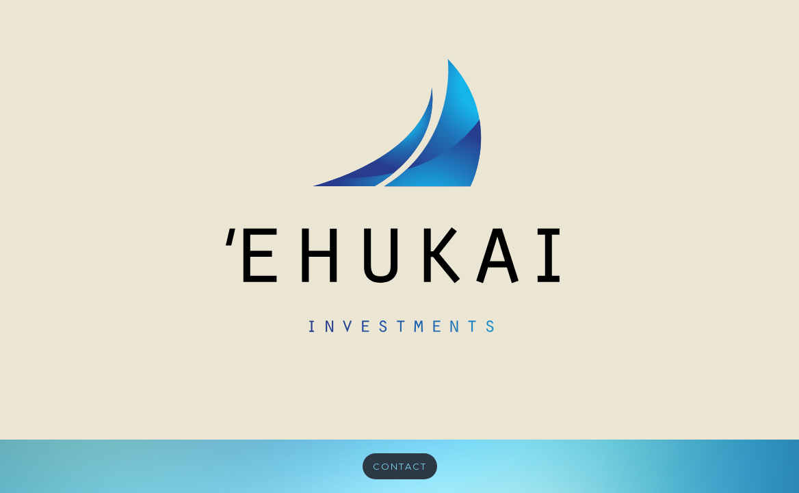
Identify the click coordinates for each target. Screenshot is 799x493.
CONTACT (400, 466)
